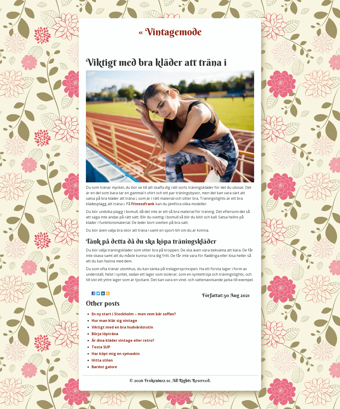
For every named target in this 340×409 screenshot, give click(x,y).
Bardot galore (104, 366)
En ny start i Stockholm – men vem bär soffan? (134, 313)
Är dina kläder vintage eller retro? (123, 340)
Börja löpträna (105, 333)
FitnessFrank (143, 203)
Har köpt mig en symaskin (116, 353)
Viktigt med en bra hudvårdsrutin (122, 327)
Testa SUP (101, 346)
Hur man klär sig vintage (114, 320)
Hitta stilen (102, 360)
